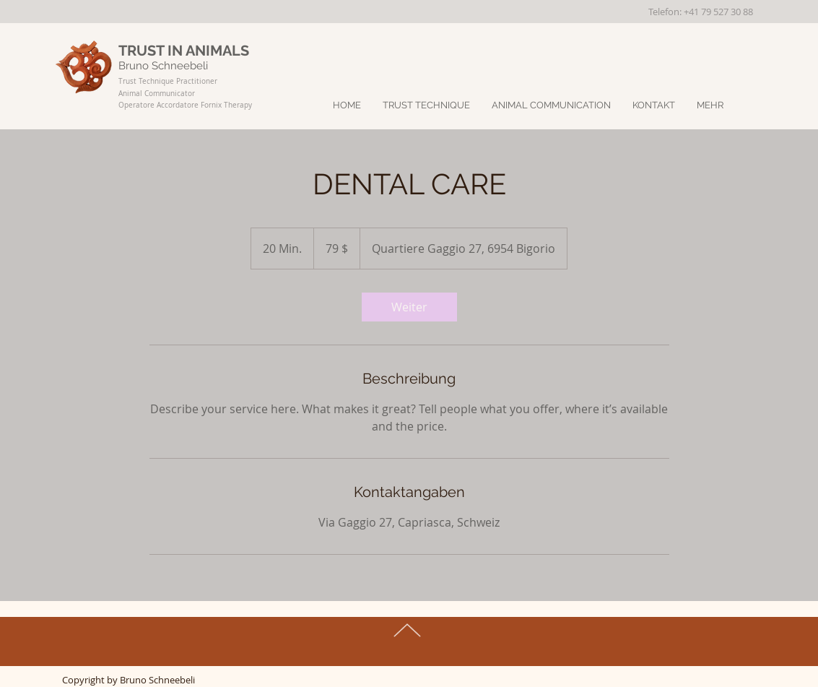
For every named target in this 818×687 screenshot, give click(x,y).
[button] (710, 105)
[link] (409, 307)
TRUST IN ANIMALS (183, 50)
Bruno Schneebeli (164, 65)
